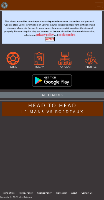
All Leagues (52, 95)
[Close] (50, 39)
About (74, 192)
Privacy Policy (26, 192)
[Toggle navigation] (99, 5)
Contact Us (87, 192)
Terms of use (8, 192)
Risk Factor (61, 192)
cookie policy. (67, 34)
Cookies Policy (44, 192)
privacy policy (45, 34)
